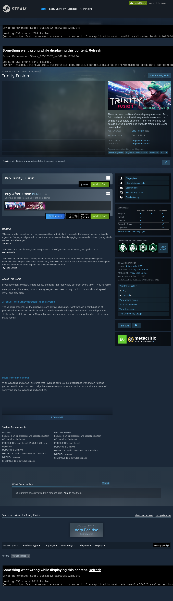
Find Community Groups (130, 317)
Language (49, 554)
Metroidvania (141, 157)
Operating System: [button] (131, 564)
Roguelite (129, 157)
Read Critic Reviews (143, 345)
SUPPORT (86, 9)
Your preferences (163, 519)
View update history (128, 304)
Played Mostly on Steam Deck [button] (103, 564)
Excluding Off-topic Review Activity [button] (52, 564)
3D (162, 157)
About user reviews (144, 519)
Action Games (20, 75)
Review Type (9, 554)
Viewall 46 (163, 251)
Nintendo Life (8, 256)
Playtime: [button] (79, 564)
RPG (140, 270)
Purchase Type (30, 554)
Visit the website (128, 290)
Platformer (154, 157)
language (162, 3)
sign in (151, 3)
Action (129, 270)
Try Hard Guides (9, 271)
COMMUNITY (57, 9)
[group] (86, 567)
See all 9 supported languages (131, 235)
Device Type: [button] (8, 569)
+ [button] (166, 157)
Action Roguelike (116, 157)
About (73, 9)
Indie (135, 270)
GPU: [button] (160, 564)
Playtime (84, 554)
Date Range (67, 554)
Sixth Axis (6, 247)
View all (105, 487)
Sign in (6, 165)
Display (99, 554)
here (66, 497)
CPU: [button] (148, 564)
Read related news (128, 308)
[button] (99, 188)
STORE (42, 9)
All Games (6, 75)
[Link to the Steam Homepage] (17, 11)
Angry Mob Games (141, 144)
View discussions (127, 313)
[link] (78, 220)
